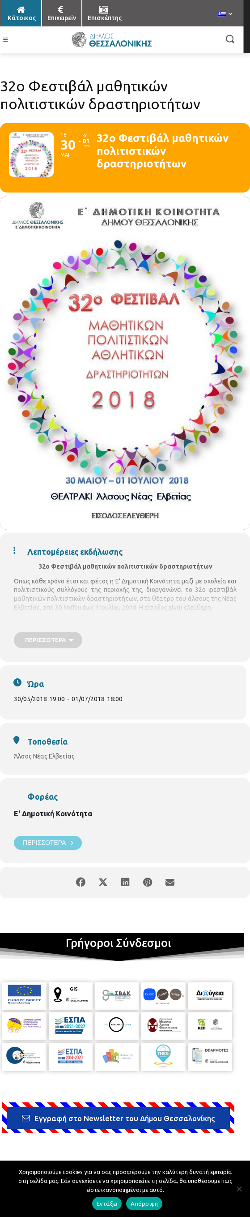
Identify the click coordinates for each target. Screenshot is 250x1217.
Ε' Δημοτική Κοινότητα (53, 814)
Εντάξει (107, 1203)
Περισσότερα (48, 842)
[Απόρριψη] (238, 1188)
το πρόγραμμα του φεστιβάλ (92, 622)
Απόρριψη (144, 1203)
